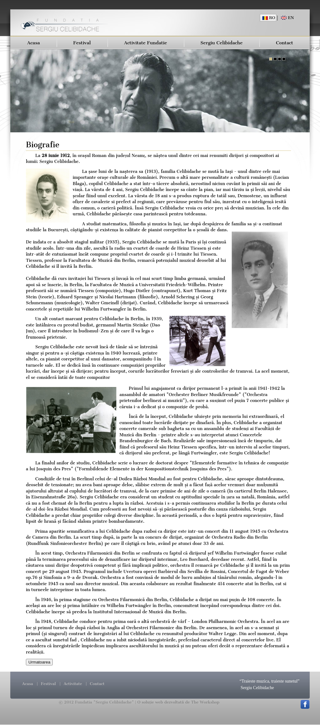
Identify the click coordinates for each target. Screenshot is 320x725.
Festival (82, 43)
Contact (284, 43)
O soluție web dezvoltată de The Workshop (178, 702)
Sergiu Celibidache (222, 43)
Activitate (73, 683)
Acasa (33, 43)
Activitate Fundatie (145, 43)
